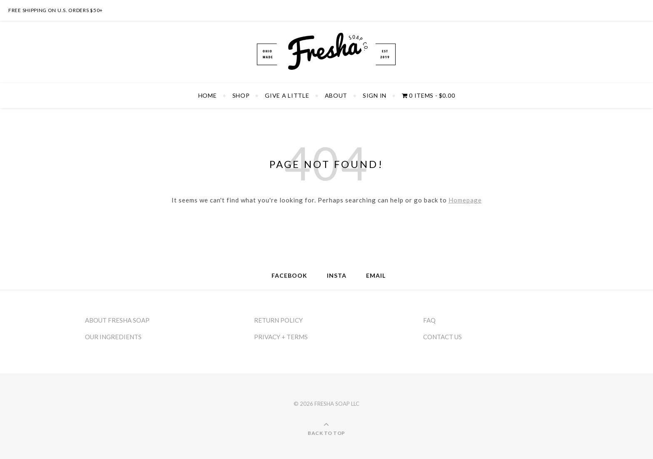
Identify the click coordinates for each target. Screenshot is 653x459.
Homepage (465, 200)
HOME (207, 95)
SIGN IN (374, 95)
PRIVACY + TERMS (281, 337)
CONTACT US (442, 337)
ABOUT (336, 95)
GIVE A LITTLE (287, 95)
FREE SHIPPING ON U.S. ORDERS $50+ (55, 10)
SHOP (241, 95)
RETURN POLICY (278, 320)
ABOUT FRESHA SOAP (117, 320)
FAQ (429, 320)
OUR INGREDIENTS (113, 337)
